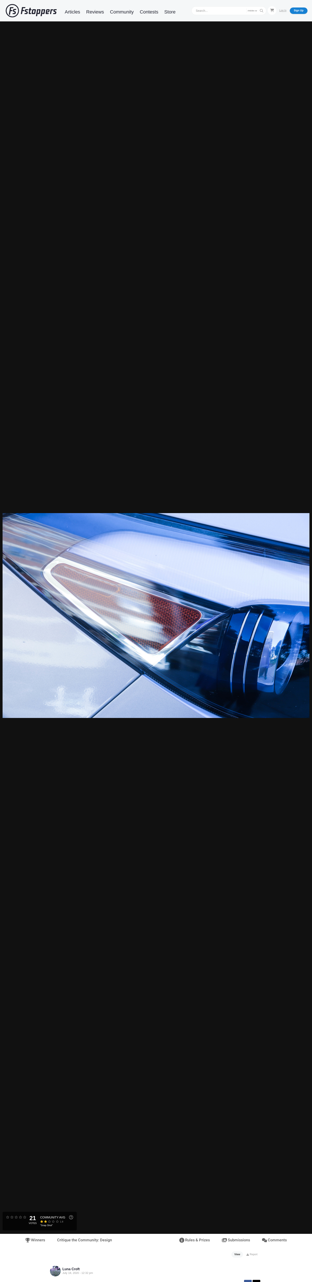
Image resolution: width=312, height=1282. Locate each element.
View (237, 1254)
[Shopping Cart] (272, 10)
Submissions (236, 1240)
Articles (72, 12)
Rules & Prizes (194, 1240)
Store (170, 12)
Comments (274, 1240)
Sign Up (298, 10)
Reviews (95, 12)
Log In (282, 10)
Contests (149, 12)
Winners (35, 1240)
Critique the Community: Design (84, 1240)
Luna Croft (71, 1269)
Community (122, 12)
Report (251, 1254)
